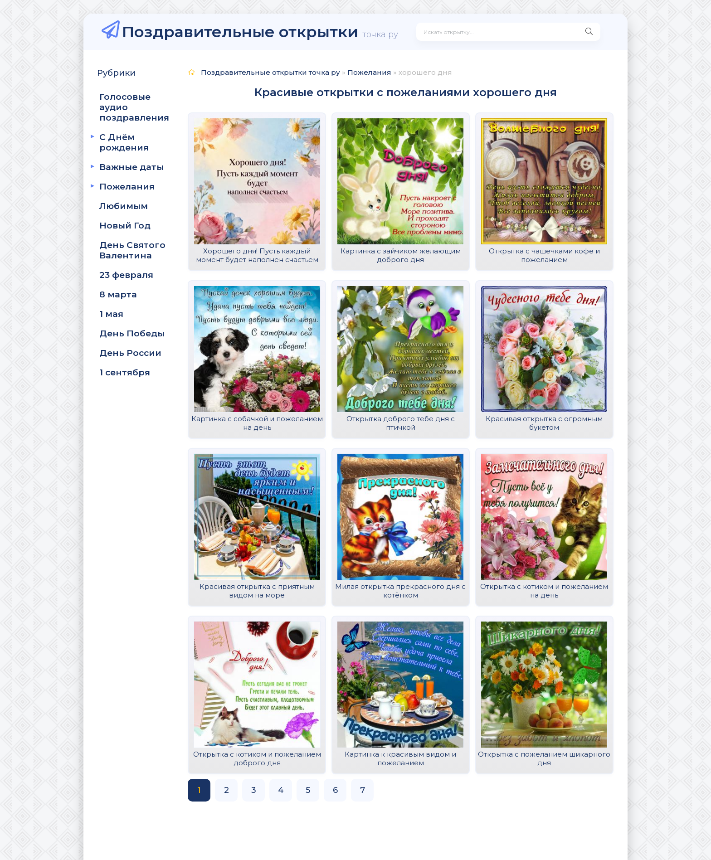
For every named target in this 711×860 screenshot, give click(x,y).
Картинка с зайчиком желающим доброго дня (401, 255)
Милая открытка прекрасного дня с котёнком (400, 590)
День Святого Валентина (132, 250)
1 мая (111, 314)
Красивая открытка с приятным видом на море (257, 590)
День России (130, 353)
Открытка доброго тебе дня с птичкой (400, 423)
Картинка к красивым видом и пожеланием (400, 758)
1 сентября (124, 372)
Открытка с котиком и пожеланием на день (544, 590)
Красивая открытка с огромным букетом (544, 423)
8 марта (118, 294)
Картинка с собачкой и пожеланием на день (257, 423)
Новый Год (125, 225)
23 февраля (126, 275)
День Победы (132, 333)
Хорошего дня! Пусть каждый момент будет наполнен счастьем (257, 255)
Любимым (123, 206)
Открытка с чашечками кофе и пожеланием (544, 255)
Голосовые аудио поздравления (134, 107)
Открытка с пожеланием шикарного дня (544, 758)
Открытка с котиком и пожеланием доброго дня (257, 758)
